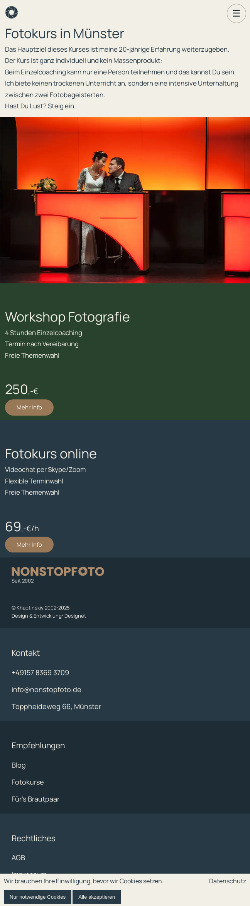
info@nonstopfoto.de (46, 689)
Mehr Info (29, 407)
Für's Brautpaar (35, 798)
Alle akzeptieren (96, 897)
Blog (19, 765)
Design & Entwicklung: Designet (49, 615)
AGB (18, 857)
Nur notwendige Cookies (38, 897)
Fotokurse (28, 781)
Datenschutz (227, 881)
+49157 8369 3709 (40, 672)
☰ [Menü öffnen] (236, 13)
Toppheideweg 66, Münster (56, 706)
